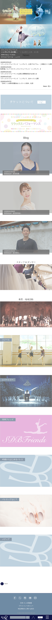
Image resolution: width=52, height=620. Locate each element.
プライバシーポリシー (26, 606)
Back (4, 583)
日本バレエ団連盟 (26, 603)
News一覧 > (47, 86)
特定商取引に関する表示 (26, 609)
